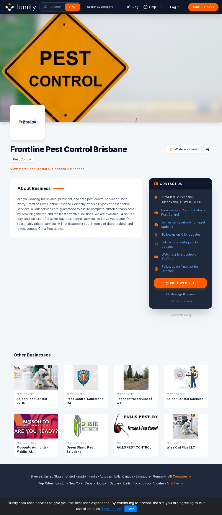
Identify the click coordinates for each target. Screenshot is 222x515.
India (94, 476)
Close (130, 509)
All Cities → (175, 483)
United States (53, 476)
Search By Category (100, 6)
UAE (117, 476)
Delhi (127, 483)
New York (76, 483)
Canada (127, 476)
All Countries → (179, 476)
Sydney (115, 483)
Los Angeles (155, 483)
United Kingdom (76, 476)
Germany (159, 476)
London (61, 483)
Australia (106, 476)
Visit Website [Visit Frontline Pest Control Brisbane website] (180, 283)
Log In (175, 7)
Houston (102, 483)
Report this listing (181, 315)
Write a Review (184, 149)
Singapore (143, 476)
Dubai (89, 483)
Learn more (111, 509)
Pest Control (22, 159)
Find (72, 6)
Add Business (203, 7)
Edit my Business (180, 301)
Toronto (138, 483)
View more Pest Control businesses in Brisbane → (49, 169)
